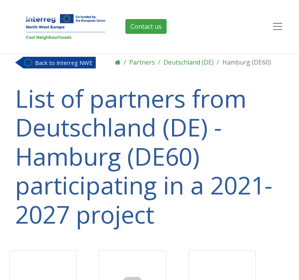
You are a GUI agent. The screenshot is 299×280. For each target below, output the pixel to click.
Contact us (146, 26)
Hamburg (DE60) (246, 62)
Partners (142, 62)
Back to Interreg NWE (64, 62)
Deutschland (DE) (189, 62)
